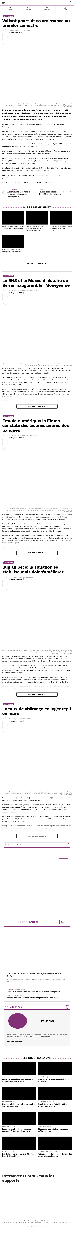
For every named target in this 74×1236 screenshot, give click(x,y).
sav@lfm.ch (67, 1223)
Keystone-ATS (16, 32)
